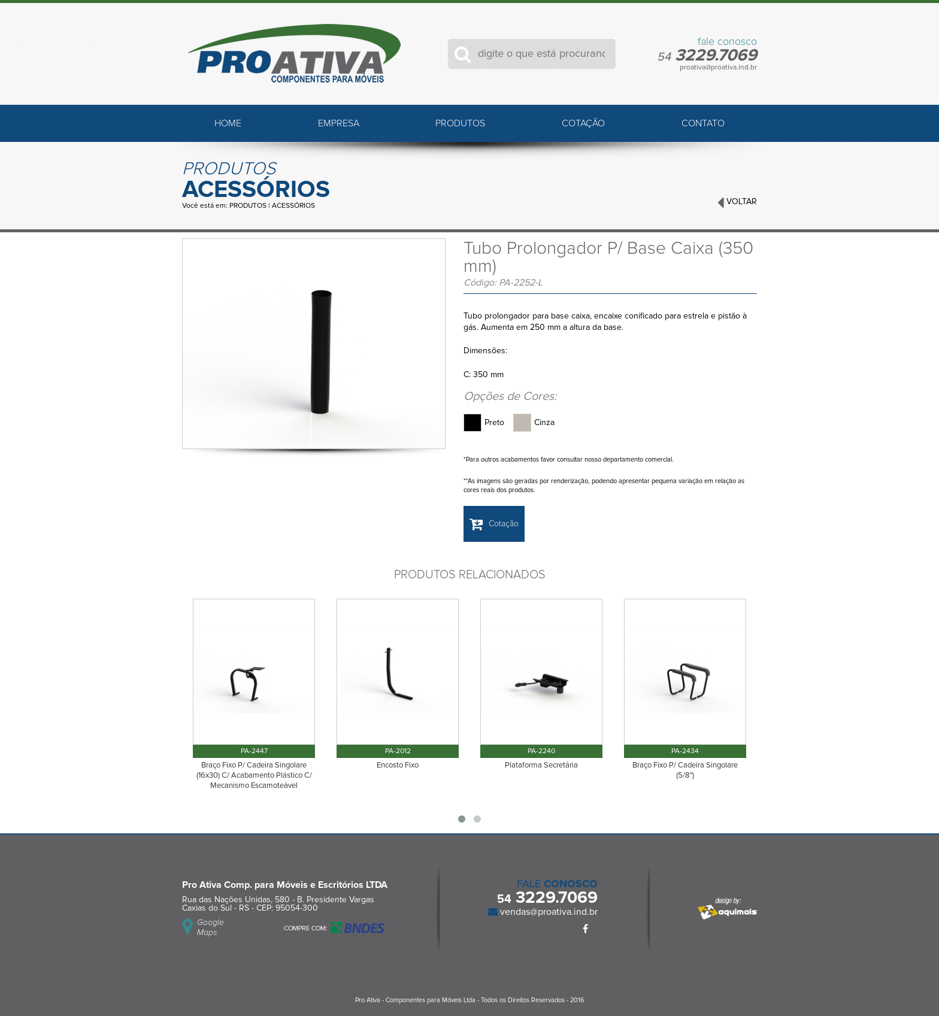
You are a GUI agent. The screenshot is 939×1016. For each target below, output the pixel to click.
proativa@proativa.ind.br (718, 67)
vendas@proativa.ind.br (548, 912)
